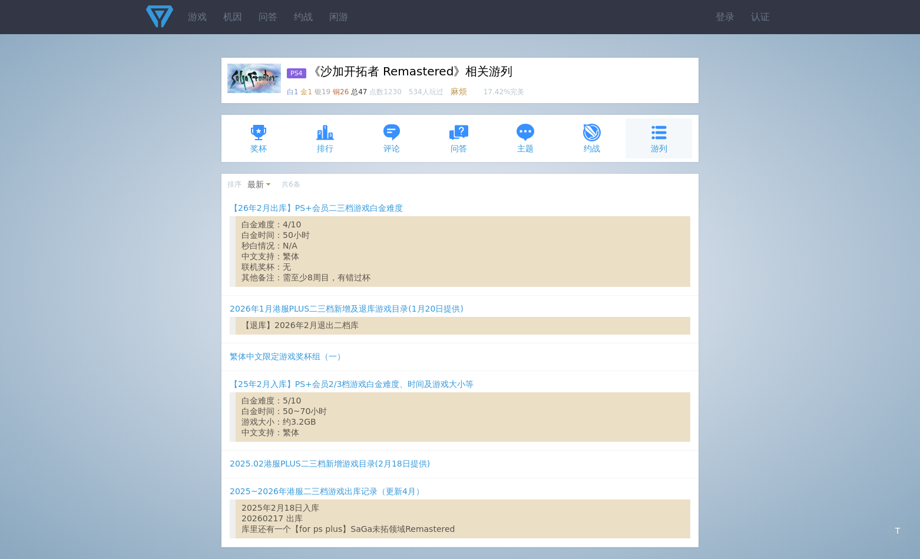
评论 (391, 138)
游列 (659, 138)
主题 (525, 138)
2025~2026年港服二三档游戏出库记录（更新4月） (327, 491)
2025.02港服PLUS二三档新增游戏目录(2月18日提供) (330, 463)
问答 (268, 16)
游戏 (197, 16)
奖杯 (258, 138)
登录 (725, 16)
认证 (760, 16)
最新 (255, 184)
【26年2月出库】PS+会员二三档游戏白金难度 (316, 208)
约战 (303, 16)
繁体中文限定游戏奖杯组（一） (287, 356)
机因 (232, 16)
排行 (325, 138)
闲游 (338, 16)
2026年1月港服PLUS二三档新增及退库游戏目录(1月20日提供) (347, 308)
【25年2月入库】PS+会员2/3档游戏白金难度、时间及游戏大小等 (352, 384)
